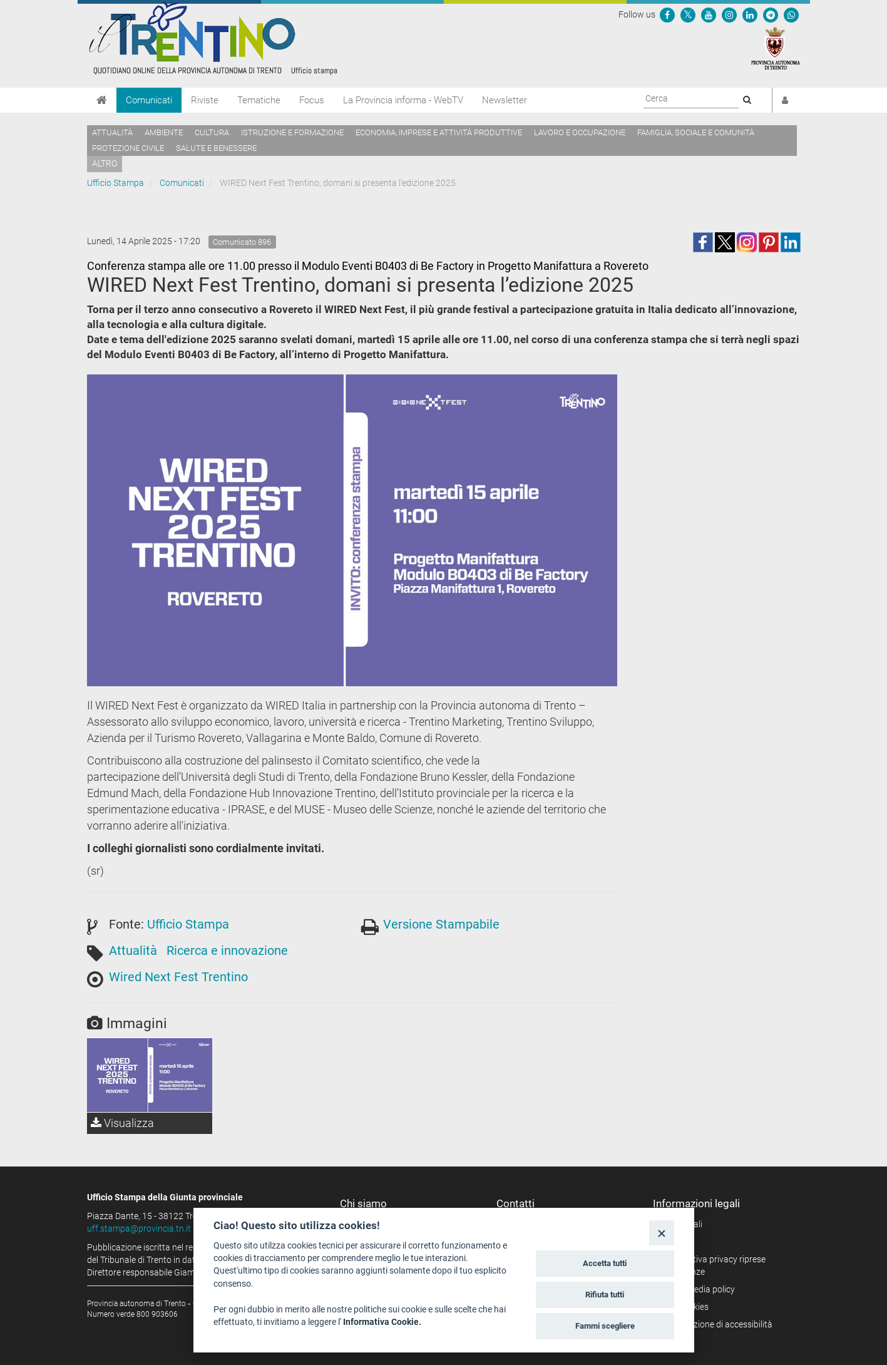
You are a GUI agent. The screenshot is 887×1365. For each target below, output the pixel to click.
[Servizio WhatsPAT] (791, 14)
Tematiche (258, 100)
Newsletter (504, 100)
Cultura (212, 132)
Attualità (112, 132)
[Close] (661, 1232)
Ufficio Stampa (115, 183)
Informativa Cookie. (382, 1322)
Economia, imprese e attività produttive (439, 132)
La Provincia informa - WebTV (403, 100)
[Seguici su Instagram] (729, 14)
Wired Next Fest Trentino (178, 976)
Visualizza (122, 1123)
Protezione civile (128, 148)
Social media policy (698, 1289)
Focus (311, 100)
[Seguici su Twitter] (688, 14)
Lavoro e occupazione (579, 132)
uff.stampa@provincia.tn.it (139, 1228)
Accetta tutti (605, 1263)
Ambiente (164, 132)
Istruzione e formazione (292, 132)
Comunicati (149, 100)
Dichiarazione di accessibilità (717, 1324)
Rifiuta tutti (604, 1294)
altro (104, 163)
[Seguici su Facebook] (667, 14)
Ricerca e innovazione (227, 950)
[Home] (101, 100)
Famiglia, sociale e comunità (695, 132)
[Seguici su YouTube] (708, 14)
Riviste (204, 100)
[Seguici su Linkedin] (750, 14)
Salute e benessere (216, 148)
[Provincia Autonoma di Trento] (775, 48)
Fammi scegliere (605, 1326)
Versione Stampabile (441, 924)
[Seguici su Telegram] (770, 14)
